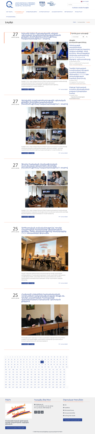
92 (23, 367)
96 (36, 367)
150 (42, 374)
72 (26, 364)
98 (42, 367)
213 (24, 384)
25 (11, 359)
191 (6, 382)
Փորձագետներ (68, 11)
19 (57, 357)
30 (26, 359)
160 (17, 377)
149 (38, 374)
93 (26, 367)
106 (6, 369)
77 (42, 364)
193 (13, 382)
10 (30, 357)
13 (39, 357)
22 (66, 357)
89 (14, 367)
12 (36, 357)
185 (46, 379)
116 (42, 369)
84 (63, 364)
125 (13, 372)
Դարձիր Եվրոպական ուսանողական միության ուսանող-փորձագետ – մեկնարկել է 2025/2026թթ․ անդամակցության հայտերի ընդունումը (79, 73)
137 (57, 372)
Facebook (25, 89)
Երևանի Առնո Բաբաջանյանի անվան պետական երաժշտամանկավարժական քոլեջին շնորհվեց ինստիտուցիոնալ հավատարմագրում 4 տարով (41, 36)
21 (63, 357)
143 (17, 374)
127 (20, 372)
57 (45, 362)
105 (67, 367)
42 (63, 359)
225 (6, 387)
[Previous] (5, 357)
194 (17, 382)
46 (11, 362)
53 (33, 362)
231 (28, 387)
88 (11, 367)
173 (64, 377)
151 (46, 374)
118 (49, 369)
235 (42, 387)
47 (14, 362)
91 (20, 367)
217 (38, 384)
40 (57, 359)
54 (36, 362)
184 (42, 379)
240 (60, 387)
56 (42, 362)
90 (17, 367)
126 (17, 372)
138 (60, 372)
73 (30, 364)
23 (5, 359)
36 (45, 359)
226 (9, 387)
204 (53, 382)
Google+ (31, 89)
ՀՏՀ (65, 405)
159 (13, 377)
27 (17, 359)
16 (48, 357)
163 (28, 377)
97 (39, 367)
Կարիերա (67, 407)
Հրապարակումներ (44, 11)
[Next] (67, 387)
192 (9, 382)
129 (28, 372)
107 (9, 369)
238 (53, 387)
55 (39, 362)
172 (60, 377)
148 (35, 374)
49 (20, 362)
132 (38, 372)
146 (28, 374)
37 (48, 359)
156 (64, 374)
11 (33, 357)
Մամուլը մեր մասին (69, 415)
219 (46, 384)
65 (5, 364)
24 (8, 359)
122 (64, 369)
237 (49, 387)
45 (8, 362)
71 (23, 364)
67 (11, 364)
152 (49, 374)
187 (53, 379)
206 (60, 382)
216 (35, 384)
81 (54, 364)
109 (17, 369)
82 (57, 364)
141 (9, 374)
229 (20, 387)
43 (66, 359)
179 (24, 379)
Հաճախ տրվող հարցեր (80, 7)
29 (23, 359)
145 (24, 374)
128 (24, 372)
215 (31, 384)
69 (17, 364)
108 (13, 369)
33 (36, 359)
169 (49, 377)
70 (20, 364)
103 (59, 367)
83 (60, 364)
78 (45, 364)
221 (53, 384)
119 (53, 369)
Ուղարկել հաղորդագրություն (72, 420)
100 (48, 367)
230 (24, 387)
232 (31, 387)
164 (31, 377)
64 (66, 362)
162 (24, 377)
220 (49, 384)
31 (30, 359)
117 (46, 369)
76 (39, 364)
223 (60, 384)
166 (38, 377)
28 (20, 359)
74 (33, 364)
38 (51, 359)
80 (51, 364)
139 (64, 372)
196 (24, 382)
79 (48, 364)
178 (20, 379)
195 (20, 382)
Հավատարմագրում (57, 11)
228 (17, 387)
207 (64, 382)
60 (54, 362)
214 (28, 384)
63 (63, 362)
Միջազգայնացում (31, 11)
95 (33, 367)
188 (57, 379)
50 (23, 362)
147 (31, 374)
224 (64, 384)
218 (42, 384)
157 (6, 377)
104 (63, 367)
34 (39, 359)
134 (46, 372)
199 (35, 382)
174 (6, 379)
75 (36, 364)
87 (8, 367)
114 (35, 369)
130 (31, 372)
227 (13, 387)
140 (6, 374)
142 (13, 374)
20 (60, 357)
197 (28, 382)
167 (42, 377)
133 (42, 372)
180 (28, 379)
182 (35, 379)
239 (57, 387)
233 (35, 387)
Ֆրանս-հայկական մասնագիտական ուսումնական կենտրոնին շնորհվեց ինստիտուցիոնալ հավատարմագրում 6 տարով (44, 166)
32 (33, 359)
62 (60, 362)
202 (46, 382)
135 (49, 372)
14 (42, 357)
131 (35, 372)
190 (64, 379)
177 (17, 379)
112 (28, 369)
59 (51, 362)
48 (17, 362)
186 (49, 379)
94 (30, 367)
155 (60, 374)
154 (57, 374)
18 (54, 357)
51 (26, 362)
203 (49, 382)
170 (53, 377)
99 (45, 367)
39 (54, 359)
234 (38, 387)
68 (14, 364)
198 (31, 382)
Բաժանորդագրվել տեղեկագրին (15, 427)
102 (56, 367)
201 (42, 382)
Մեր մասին (9, 11)
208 (6, 384)
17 (51, 357)
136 (53, 372)
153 (53, 374)
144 (20, 374)
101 (52, 367)
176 (13, 379)
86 (5, 367)
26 (14, 359)
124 (9, 372)
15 (45, 357)
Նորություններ (19, 11)
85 (66, 364)
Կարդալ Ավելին (63, 89)
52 (30, 362)
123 (6, 372)
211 (17, 384)
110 (20, 369)
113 (31, 369)
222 (57, 384)
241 (64, 387)
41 (60, 359)
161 (20, 377)
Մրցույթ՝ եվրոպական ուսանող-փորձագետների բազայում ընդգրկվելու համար (79, 90)
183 (38, 379)
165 (35, 377)
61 (57, 362)
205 (57, 382)
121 (60, 369)
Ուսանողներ (78, 11)
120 (57, 369)
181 (31, 379)
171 (57, 377)
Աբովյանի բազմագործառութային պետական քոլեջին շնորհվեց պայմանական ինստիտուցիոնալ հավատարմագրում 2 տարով (44, 102)
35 (42, 359)
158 (9, 377)
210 (13, 384)
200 (38, 382)
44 (5, 362)
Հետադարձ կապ (69, 410)
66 (8, 364)
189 (60, 379)
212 (20, 384)
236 (46, 387)
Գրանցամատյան (11, 16)
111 (24, 369)
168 (46, 377)
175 (9, 379)
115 (38, 369)
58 (48, 362)
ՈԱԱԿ (74, 22)
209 (9, 384)
